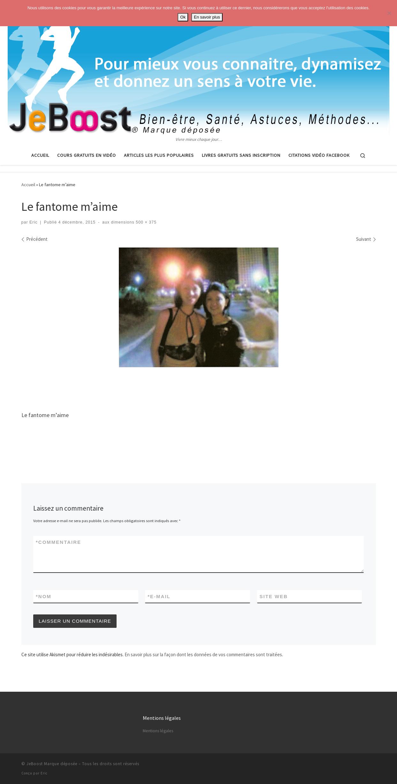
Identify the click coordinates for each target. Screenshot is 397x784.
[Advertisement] (198, 386)
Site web (274, 596)
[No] (389, 13)
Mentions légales (158, 731)
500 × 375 (145, 222)
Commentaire (58, 542)
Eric (33, 222)
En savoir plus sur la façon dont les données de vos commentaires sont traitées (203, 654)
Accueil (28, 184)
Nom (43, 596)
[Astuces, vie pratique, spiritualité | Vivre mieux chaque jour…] (198, 68)
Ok (183, 17)
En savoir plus (207, 17)
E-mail (159, 596)
